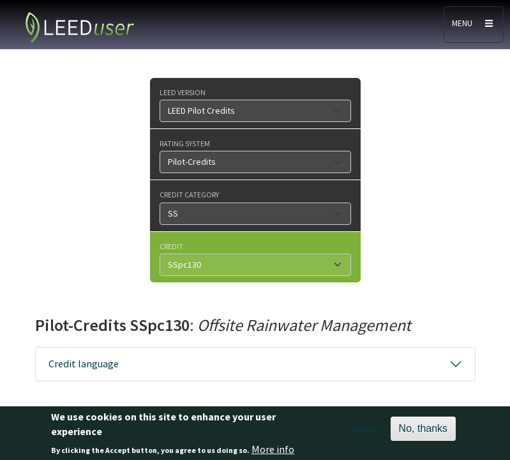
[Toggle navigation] (474, 24)
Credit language (84, 363)
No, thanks (423, 431)
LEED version (183, 92)
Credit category (189, 194)
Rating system (185, 143)
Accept (365, 431)
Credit (171, 245)
